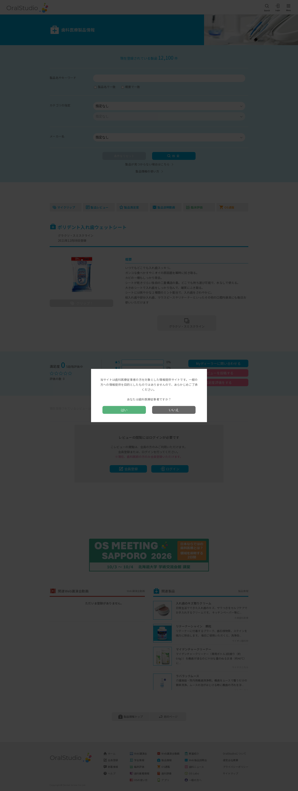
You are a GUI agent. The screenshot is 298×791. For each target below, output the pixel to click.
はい (124, 409)
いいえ (174, 409)
